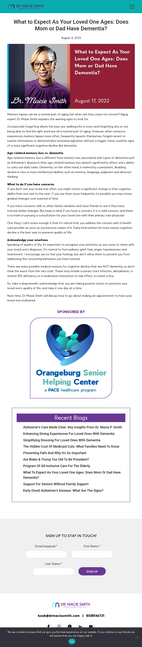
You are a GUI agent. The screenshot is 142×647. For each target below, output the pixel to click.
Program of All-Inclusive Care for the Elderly (56, 466)
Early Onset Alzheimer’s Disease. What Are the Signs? (63, 490)
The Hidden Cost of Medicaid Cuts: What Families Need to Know (71, 446)
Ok (71, 641)
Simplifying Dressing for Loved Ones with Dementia (61, 440)
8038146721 (95, 615)
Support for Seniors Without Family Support (56, 484)
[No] (137, 637)
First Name (92, 546)
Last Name (53, 564)
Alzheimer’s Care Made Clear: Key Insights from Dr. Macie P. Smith (72, 427)
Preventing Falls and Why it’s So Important (54, 453)
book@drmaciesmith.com (59, 615)
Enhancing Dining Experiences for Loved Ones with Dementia (68, 434)
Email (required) (46, 546)
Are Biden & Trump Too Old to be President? (56, 459)
